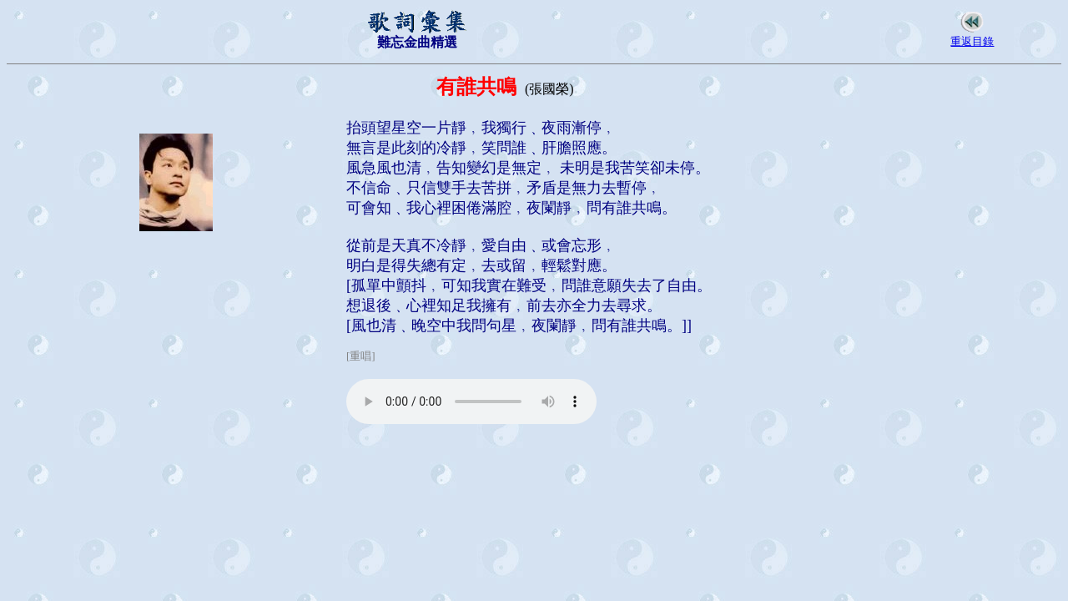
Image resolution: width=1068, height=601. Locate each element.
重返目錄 (972, 41)
